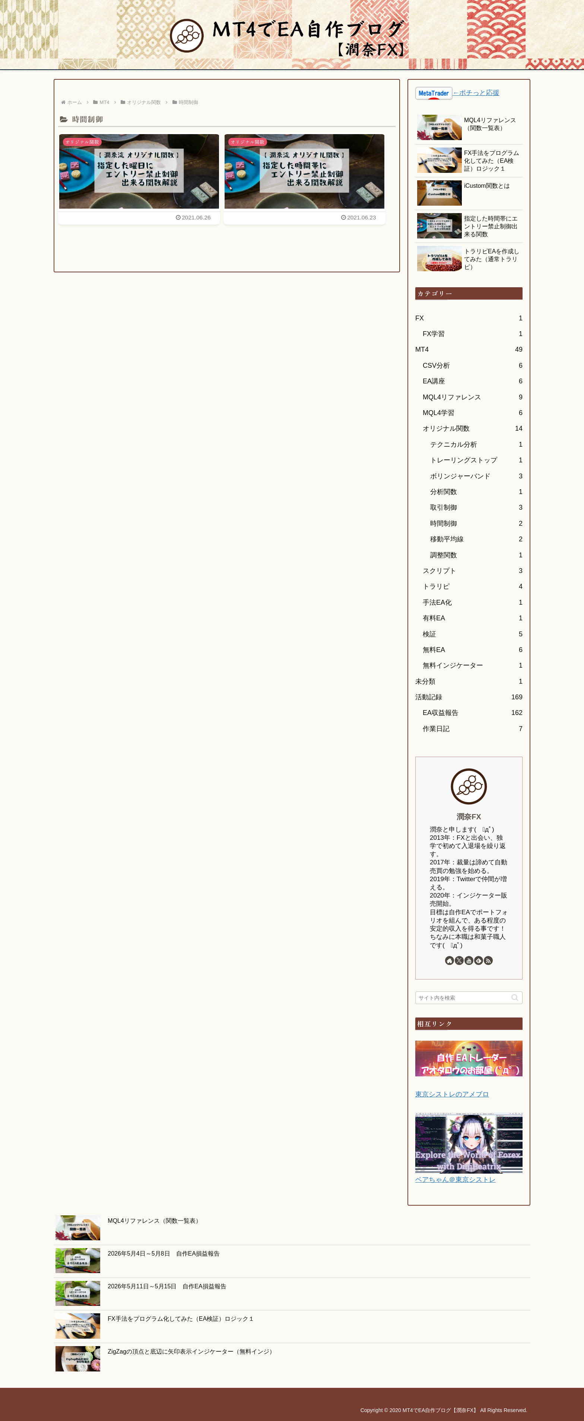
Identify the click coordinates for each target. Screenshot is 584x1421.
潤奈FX (469, 817)
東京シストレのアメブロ (452, 1094)
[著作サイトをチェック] (449, 960)
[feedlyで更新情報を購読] (478, 960)
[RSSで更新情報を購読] (488, 960)
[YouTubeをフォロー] (468, 960)
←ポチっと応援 (476, 92)
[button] (514, 997)
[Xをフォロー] (459, 960)
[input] (469, 997)
